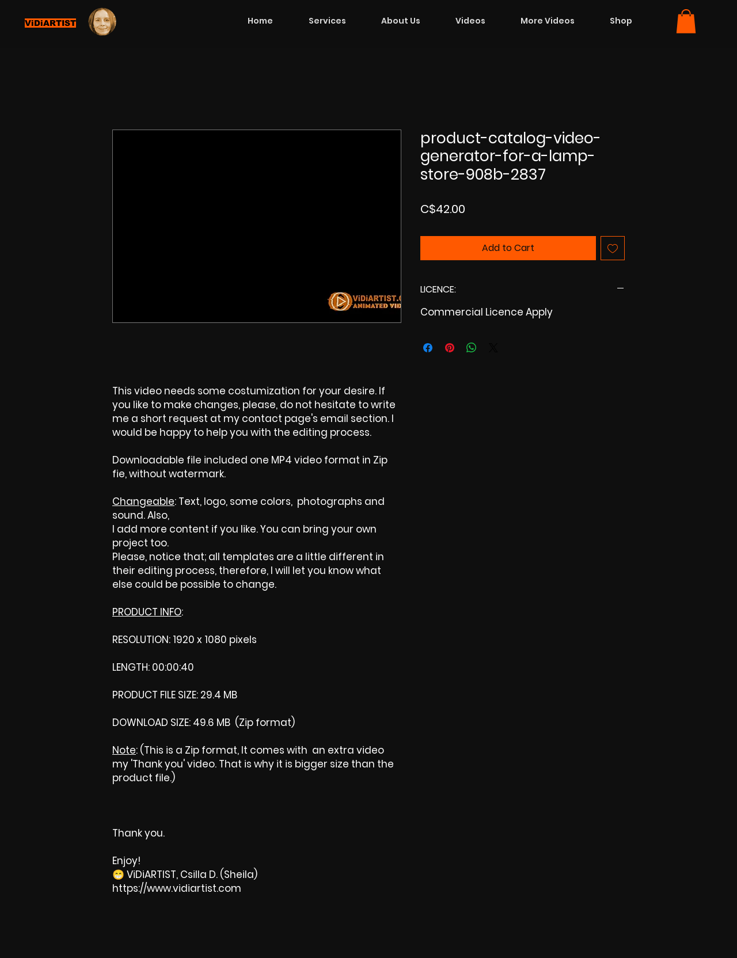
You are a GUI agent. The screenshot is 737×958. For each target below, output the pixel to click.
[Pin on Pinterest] (450, 348)
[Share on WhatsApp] (471, 348)
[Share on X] (493, 348)
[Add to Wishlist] (613, 248)
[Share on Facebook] (428, 348)
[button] (686, 21)
